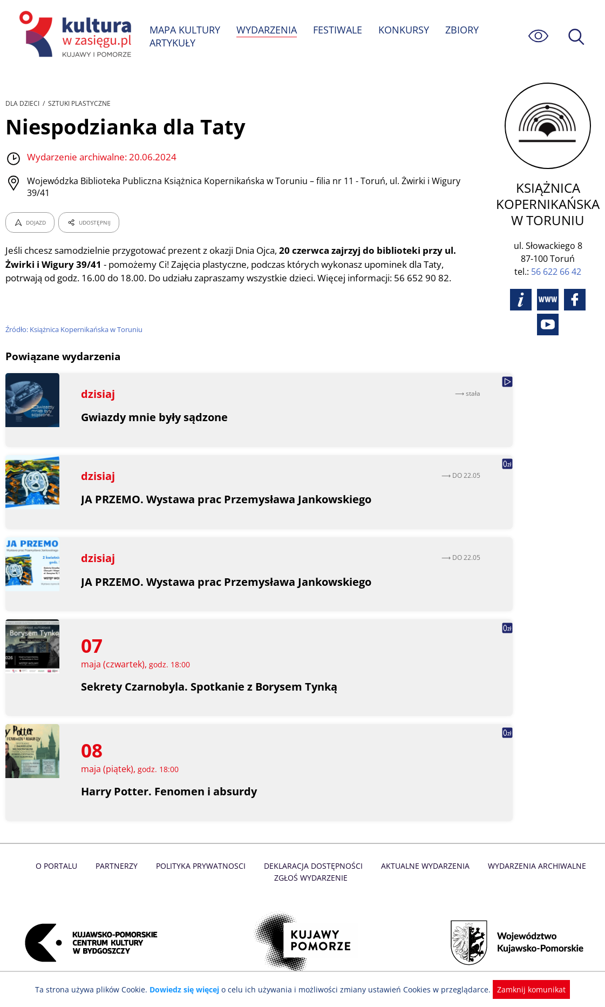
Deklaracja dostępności (313, 866)
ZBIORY (463, 29)
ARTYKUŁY (172, 42)
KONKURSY (404, 29)
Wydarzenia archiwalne (533, 866)
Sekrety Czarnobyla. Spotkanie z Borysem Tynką (210, 686)
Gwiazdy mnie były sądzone (154, 417)
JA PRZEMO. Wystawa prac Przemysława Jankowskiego (226, 499)
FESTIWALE (339, 29)
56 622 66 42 (558, 272)
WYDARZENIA (267, 29)
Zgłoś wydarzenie (310, 878)
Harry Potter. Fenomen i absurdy (169, 791)
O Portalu (60, 866)
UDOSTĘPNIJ (88, 215)
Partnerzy (119, 866)
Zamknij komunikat (525, 989)
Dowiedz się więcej (188, 989)
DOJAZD (30, 215)
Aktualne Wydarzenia (423, 866)
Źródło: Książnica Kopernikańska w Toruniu (75, 322)
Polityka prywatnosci (203, 866)
